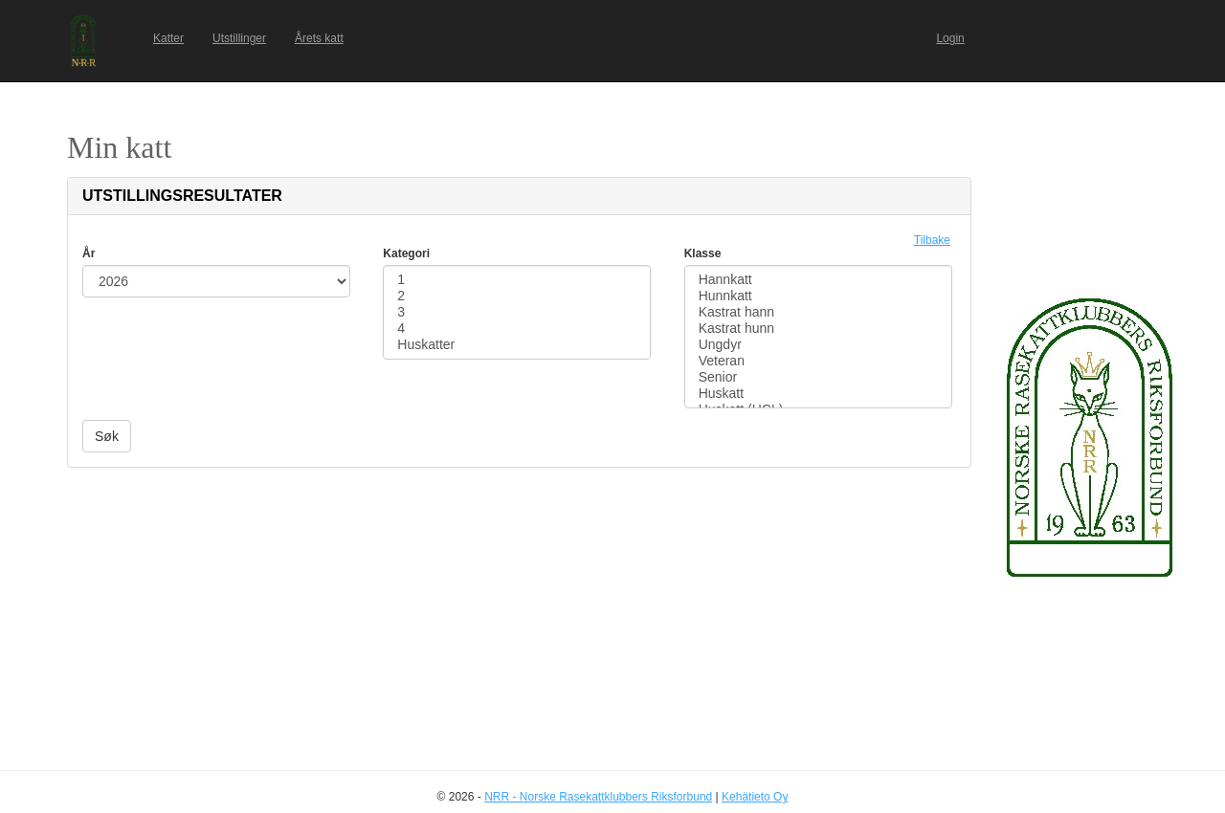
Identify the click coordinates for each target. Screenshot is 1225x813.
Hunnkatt (818, 296)
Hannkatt (818, 280)
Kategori (406, 253)
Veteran (818, 361)
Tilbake (932, 240)
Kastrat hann (818, 312)
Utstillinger (239, 38)
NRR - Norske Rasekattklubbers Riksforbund (598, 796)
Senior (818, 377)
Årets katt (319, 38)
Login (950, 38)
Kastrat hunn (818, 328)
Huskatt (818, 393)
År (88, 253)
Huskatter (516, 345)
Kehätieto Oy (755, 796)
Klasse (703, 253)
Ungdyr (818, 345)
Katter (168, 38)
